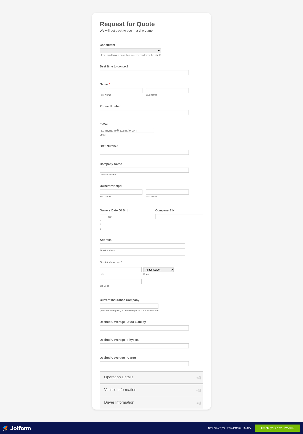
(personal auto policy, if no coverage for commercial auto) (129, 310)
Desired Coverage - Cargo (118, 357)
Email (103, 134)
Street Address (107, 250)
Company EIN (164, 210)
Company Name (111, 164)
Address (106, 240)
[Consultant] (130, 50)
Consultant (107, 45)
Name (105, 84)
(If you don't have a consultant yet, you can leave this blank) (130, 55)
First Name (105, 95)
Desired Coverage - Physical (119, 339)
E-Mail (104, 124)
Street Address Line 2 (111, 262)
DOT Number (109, 146)
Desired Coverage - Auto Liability (123, 322)
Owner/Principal (111, 186)
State (146, 274)
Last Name (151, 95)
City (102, 274)
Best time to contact (114, 66)
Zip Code (104, 286)
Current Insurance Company (119, 300)
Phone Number (110, 106)
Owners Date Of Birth (115, 210)
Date (100, 225)
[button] (110, 217)
